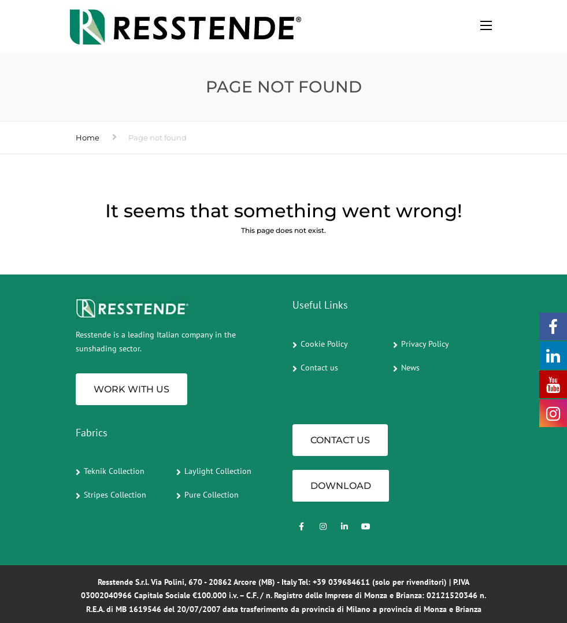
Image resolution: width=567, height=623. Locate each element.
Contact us (319, 367)
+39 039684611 (341, 582)
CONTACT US (340, 440)
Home (87, 137)
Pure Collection (211, 495)
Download (340, 485)
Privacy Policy (425, 344)
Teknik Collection (114, 471)
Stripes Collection (115, 495)
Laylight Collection (217, 471)
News (410, 367)
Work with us (131, 389)
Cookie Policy (324, 344)
